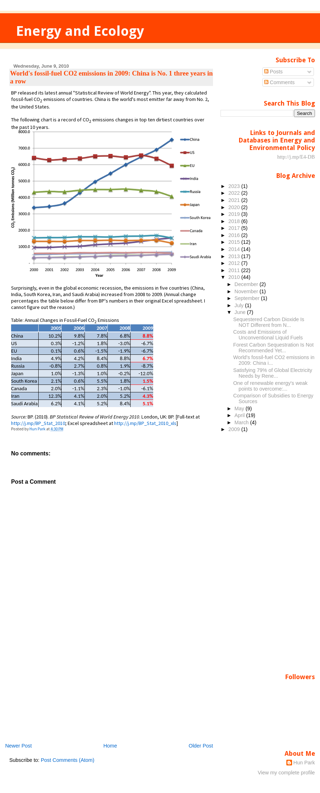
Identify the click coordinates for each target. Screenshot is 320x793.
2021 (234, 200)
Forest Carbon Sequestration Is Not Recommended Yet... (273, 347)
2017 (234, 228)
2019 (234, 214)
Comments (279, 82)
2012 (234, 263)
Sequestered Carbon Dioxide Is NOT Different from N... (268, 322)
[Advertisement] (63, 691)
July (239, 305)
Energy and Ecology (80, 31)
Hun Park (304, 762)
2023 (234, 186)
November (247, 291)
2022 (234, 193)
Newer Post (18, 746)
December (247, 284)
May (240, 408)
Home (110, 746)
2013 (234, 256)
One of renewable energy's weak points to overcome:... (270, 386)
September (247, 298)
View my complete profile (286, 772)
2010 (234, 277)
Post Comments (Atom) (67, 760)
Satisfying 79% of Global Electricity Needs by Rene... (272, 373)
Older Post (201, 746)
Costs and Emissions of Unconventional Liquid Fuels (268, 334)
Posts (273, 71)
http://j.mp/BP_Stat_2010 (38, 423)
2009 (234, 429)
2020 (234, 207)
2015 (234, 242)
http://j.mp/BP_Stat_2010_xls (145, 423)
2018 (234, 221)
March (242, 422)
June (240, 312)
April (240, 415)
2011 (234, 270)
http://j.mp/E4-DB (296, 157)
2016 (234, 235)
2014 (234, 249)
